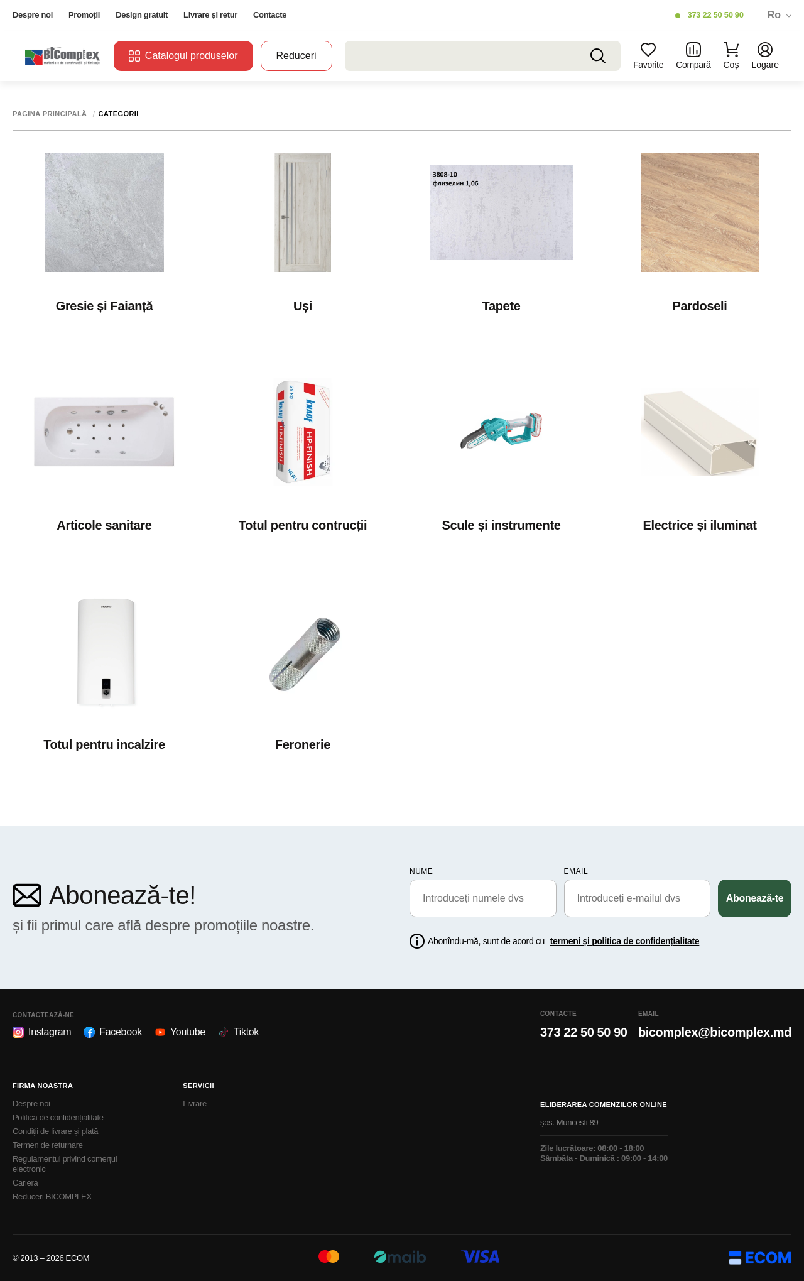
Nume (421, 871)
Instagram (42, 1032)
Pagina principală (50, 114)
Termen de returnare (48, 1145)
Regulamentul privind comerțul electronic (65, 1164)
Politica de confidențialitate (58, 1117)
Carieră (25, 1182)
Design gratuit (142, 14)
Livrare (195, 1103)
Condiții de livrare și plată (55, 1131)
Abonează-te (755, 898)
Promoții (84, 14)
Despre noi (33, 14)
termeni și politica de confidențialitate (625, 941)
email (576, 871)
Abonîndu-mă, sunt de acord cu (563, 941)
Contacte (269, 14)
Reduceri (296, 55)
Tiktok (238, 1032)
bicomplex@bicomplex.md (714, 1032)
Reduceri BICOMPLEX (52, 1196)
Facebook (113, 1032)
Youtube (180, 1032)
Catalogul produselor (183, 56)
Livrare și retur (210, 14)
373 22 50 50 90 (715, 14)
